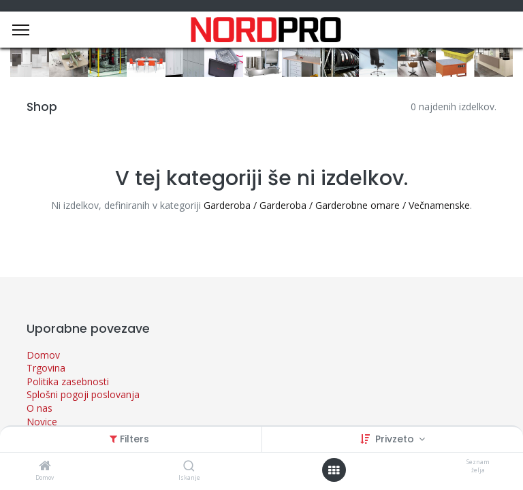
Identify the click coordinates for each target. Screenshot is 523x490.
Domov (43, 354)
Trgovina (46, 367)
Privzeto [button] (396, 439)
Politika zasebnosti (68, 381)
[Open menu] (333, 470)
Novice (42, 421)
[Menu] (21, 30)
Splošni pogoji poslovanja (83, 394)
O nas (39, 408)
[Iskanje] (189, 466)
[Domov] (45, 466)
